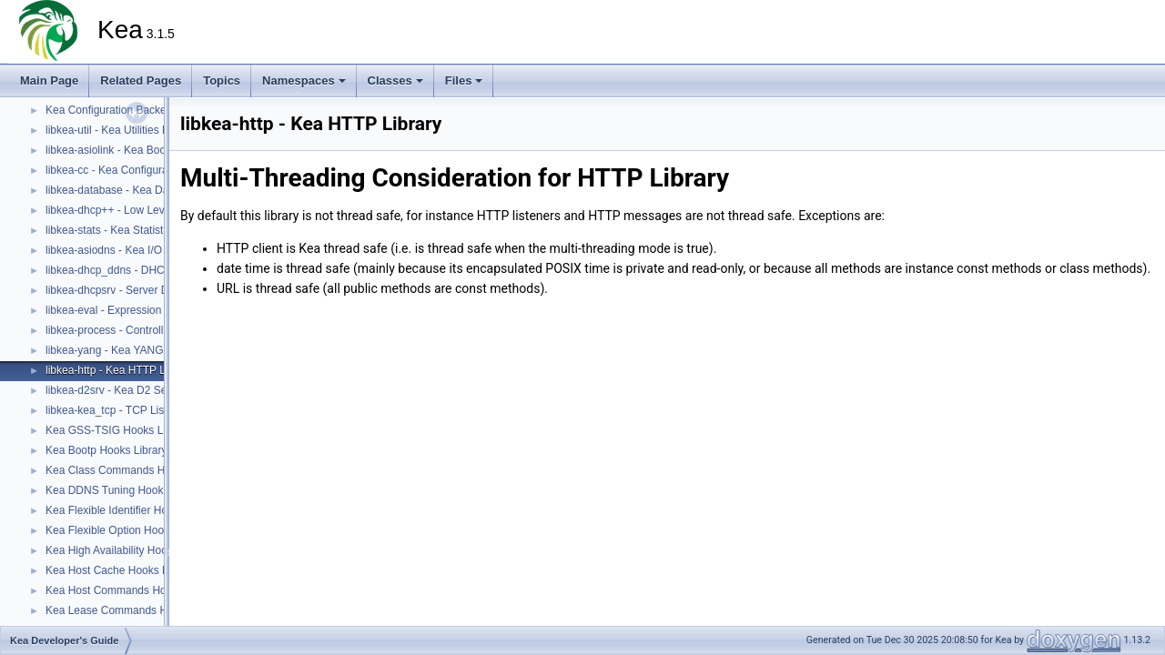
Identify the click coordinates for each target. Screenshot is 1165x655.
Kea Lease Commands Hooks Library (136, 610)
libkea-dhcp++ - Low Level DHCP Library (144, 210)
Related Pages (140, 80)
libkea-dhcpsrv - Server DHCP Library (137, 290)
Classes (395, 80)
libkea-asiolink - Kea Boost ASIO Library (142, 150)
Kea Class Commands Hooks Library (135, 470)
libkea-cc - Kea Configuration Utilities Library (153, 170)
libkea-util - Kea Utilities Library (121, 130)
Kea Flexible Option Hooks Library (128, 530)
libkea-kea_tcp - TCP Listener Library (136, 410)
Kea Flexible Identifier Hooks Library (133, 510)
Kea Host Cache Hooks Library (121, 570)
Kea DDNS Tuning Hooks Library (125, 490)
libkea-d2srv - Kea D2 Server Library (134, 390)
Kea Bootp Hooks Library (106, 450)
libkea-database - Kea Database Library (142, 190)
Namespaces (304, 80)
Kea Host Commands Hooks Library (132, 590)
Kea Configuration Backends (115, 110)
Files (464, 80)
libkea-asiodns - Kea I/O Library (122, 250)
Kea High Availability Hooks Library (130, 550)
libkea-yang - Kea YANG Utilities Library (142, 350)
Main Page (49, 80)
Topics (221, 80)
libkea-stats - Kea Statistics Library (129, 230)
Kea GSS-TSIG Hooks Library (118, 430)
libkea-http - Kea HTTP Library (119, 370)
